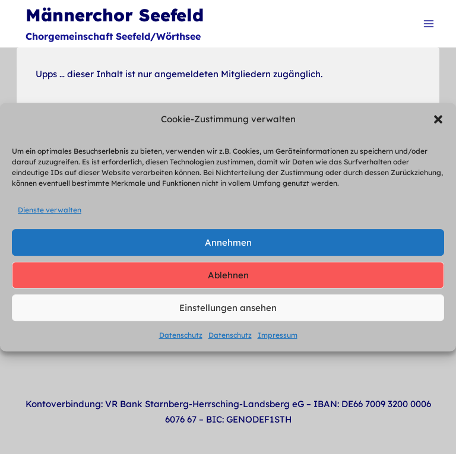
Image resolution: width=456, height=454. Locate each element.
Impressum (277, 335)
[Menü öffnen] (428, 23)
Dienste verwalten (49, 209)
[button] (438, 119)
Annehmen (228, 242)
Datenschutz (180, 335)
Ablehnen (228, 275)
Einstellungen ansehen (228, 307)
